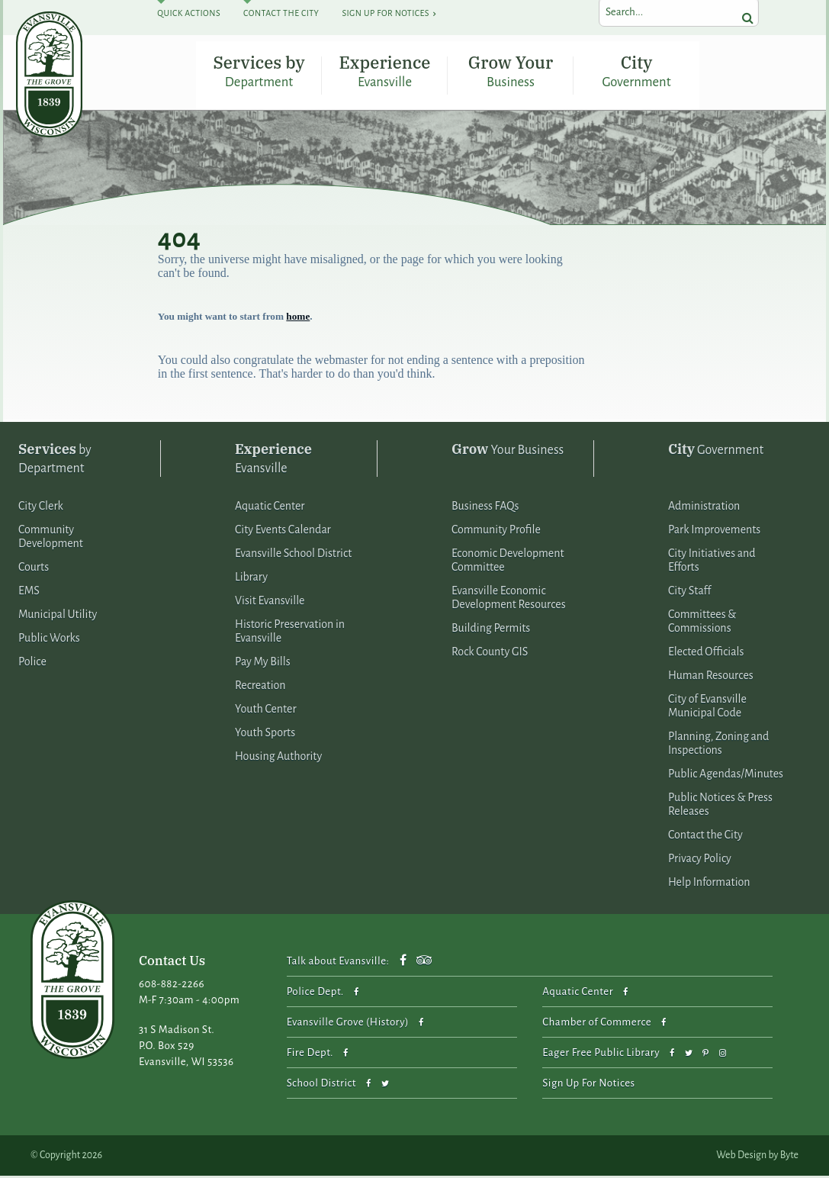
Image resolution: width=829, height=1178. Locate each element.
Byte (789, 1157)
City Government (637, 71)
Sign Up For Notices (385, 13)
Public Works (49, 639)
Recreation (260, 687)
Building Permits (490, 629)
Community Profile (496, 531)
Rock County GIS (489, 653)
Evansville (273, 459)
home (298, 317)
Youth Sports (265, 734)
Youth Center (266, 710)
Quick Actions (188, 13)
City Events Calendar (283, 531)
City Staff (689, 592)
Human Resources (710, 677)
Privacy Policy (699, 860)
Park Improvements (714, 531)
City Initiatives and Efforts (712, 562)
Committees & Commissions (702, 623)
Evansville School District (293, 555)
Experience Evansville (385, 71)
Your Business (507, 450)
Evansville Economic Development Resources (508, 599)
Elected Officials (706, 653)
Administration (704, 507)
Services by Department (258, 71)
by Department (55, 459)
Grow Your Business (510, 71)
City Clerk (40, 507)
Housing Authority (278, 758)
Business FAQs (485, 507)
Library (251, 578)
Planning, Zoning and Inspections (718, 745)
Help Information (709, 883)
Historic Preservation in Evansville (290, 632)
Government (715, 450)
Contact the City (705, 836)
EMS (29, 592)
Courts (33, 568)
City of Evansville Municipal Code (707, 707)
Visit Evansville (270, 602)
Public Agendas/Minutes (725, 775)
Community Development (50, 538)
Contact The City (281, 13)
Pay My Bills (263, 663)
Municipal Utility (57, 616)
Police (32, 663)
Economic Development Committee (507, 562)
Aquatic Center (270, 507)
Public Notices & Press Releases (720, 806)
